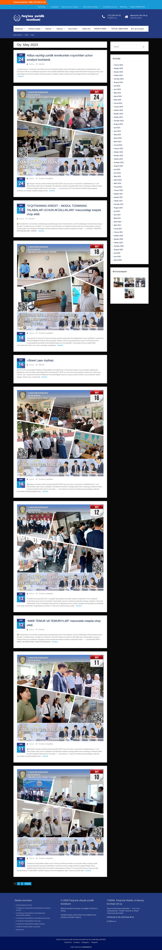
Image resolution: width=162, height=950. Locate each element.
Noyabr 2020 (118, 239)
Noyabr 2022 (118, 155)
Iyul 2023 (117, 128)
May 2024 (117, 93)
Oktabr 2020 (118, 243)
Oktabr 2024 (118, 75)
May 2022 (117, 176)
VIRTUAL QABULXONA (119, 29)
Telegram (94, 942)
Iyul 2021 (117, 211)
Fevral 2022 (118, 187)
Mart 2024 (117, 100)
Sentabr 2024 (119, 79)
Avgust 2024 (118, 82)
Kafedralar (41, 7)
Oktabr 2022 (118, 159)
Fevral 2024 (118, 103)
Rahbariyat (19, 29)
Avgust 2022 (118, 166)
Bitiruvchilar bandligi (90, 7)
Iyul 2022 (117, 169)
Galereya (59, 29)
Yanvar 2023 (118, 148)
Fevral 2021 (118, 229)
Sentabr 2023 (119, 121)
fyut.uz (31, 64)
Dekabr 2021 (118, 194)
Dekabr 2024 (118, 68)
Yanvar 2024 (118, 107)
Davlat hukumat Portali (24, 905)
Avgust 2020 (118, 249)
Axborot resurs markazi (69, 7)
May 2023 (117, 135)
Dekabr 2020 (118, 236)
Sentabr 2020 (119, 246)
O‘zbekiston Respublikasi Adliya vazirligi (30, 924)
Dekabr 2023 (118, 110)
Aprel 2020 (118, 260)
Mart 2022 (117, 183)
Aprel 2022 (118, 180)
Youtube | (76, 942)
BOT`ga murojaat (137, 29)
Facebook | (68, 942)
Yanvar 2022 (118, 190)
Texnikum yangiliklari (45, 178)
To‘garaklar (54, 7)
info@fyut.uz (112, 18)
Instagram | (85, 942)
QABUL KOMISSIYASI (137, 7)
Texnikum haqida (34, 29)
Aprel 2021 (118, 222)
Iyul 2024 (117, 86)
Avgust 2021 (118, 208)
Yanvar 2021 (118, 232)
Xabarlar (48, 29)
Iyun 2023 (117, 131)
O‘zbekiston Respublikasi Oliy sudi (28, 921)
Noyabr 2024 (118, 72)
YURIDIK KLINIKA (100, 29)
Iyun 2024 (117, 89)
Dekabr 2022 (118, 152)
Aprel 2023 (118, 138)
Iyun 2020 (117, 256)
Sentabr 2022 (119, 162)
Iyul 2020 (117, 253)
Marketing (123, 7)
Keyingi (27, 884)
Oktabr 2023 (118, 117)
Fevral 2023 (118, 145)
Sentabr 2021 (119, 204)
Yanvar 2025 (118, 65)
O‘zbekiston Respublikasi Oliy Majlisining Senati (33, 918)
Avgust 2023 (118, 124)
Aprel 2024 (118, 96)
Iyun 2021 (117, 215)
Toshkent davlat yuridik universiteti (28, 927)
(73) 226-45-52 (114, 15)
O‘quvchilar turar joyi (110, 7)
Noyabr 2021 (118, 197)
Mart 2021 (117, 225)
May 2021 (117, 218)
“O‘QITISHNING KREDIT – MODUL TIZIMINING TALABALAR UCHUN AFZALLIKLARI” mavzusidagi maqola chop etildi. (64, 210)
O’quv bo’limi (72, 29)
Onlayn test (86, 29)
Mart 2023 (117, 141)
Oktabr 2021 (118, 201)
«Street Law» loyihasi (40, 360)
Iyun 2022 (117, 173)
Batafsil (21, 76)
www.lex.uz (20, 929)
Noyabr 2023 (118, 114)
